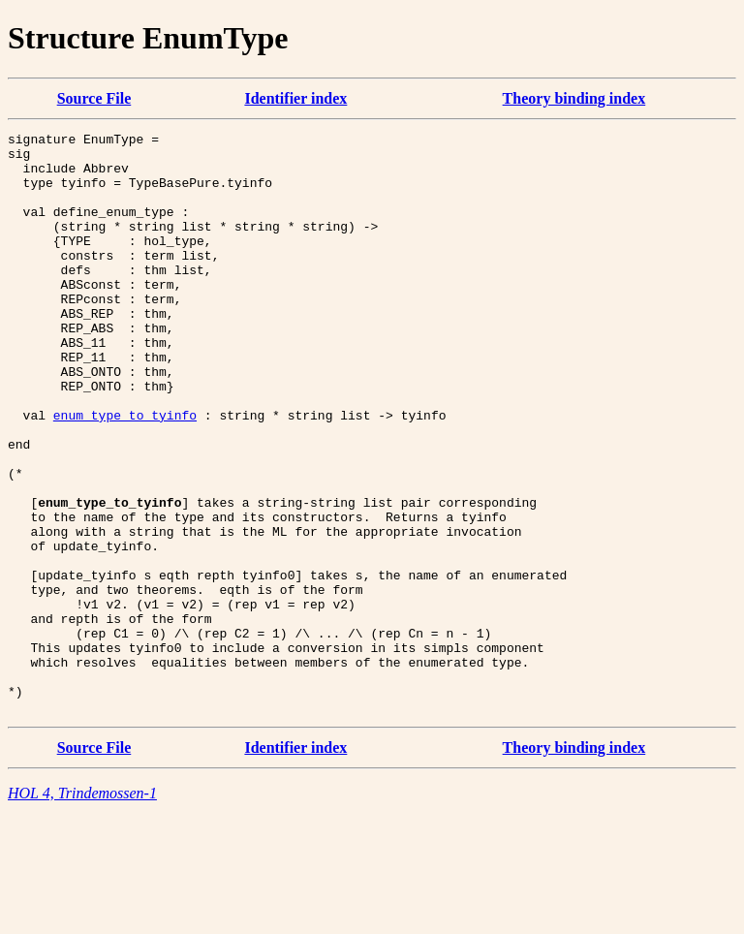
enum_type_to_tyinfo (125, 473)
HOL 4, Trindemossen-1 (82, 909)
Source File (94, 98)
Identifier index (295, 98)
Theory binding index (574, 98)
